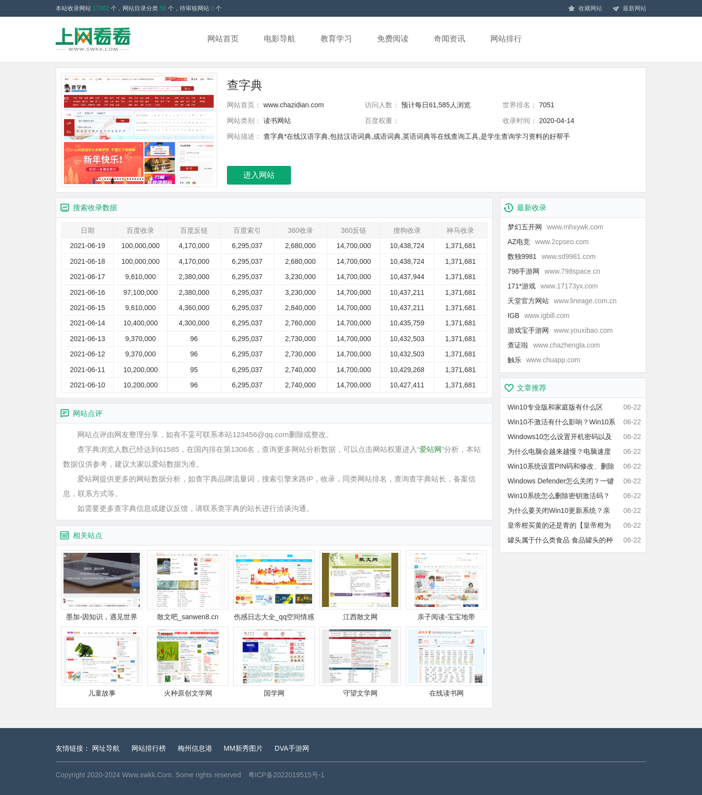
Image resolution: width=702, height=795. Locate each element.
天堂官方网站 (562, 301)
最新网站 (629, 9)
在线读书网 (446, 662)
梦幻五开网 (555, 227)
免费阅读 (393, 38)
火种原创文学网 (187, 662)
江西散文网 (360, 585)
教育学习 (336, 38)
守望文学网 (360, 662)
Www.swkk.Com (147, 775)
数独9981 (552, 256)
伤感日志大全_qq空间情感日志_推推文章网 (274, 586)
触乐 (544, 360)
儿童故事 (101, 662)
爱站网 (430, 449)
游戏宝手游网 (560, 330)
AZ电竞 (548, 242)
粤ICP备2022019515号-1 (286, 775)
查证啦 (554, 345)
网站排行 (506, 38)
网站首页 (223, 38)
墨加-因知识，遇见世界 (101, 585)
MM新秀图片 (243, 748)
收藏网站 (585, 9)
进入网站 (259, 175)
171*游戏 (553, 286)
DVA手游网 (292, 748)
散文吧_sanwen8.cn (187, 585)
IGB (539, 315)
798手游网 (554, 271)
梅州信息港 (195, 748)
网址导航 (106, 748)
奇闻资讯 (449, 38)
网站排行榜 (148, 748)
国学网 (274, 662)
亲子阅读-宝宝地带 (446, 585)
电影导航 (279, 38)
